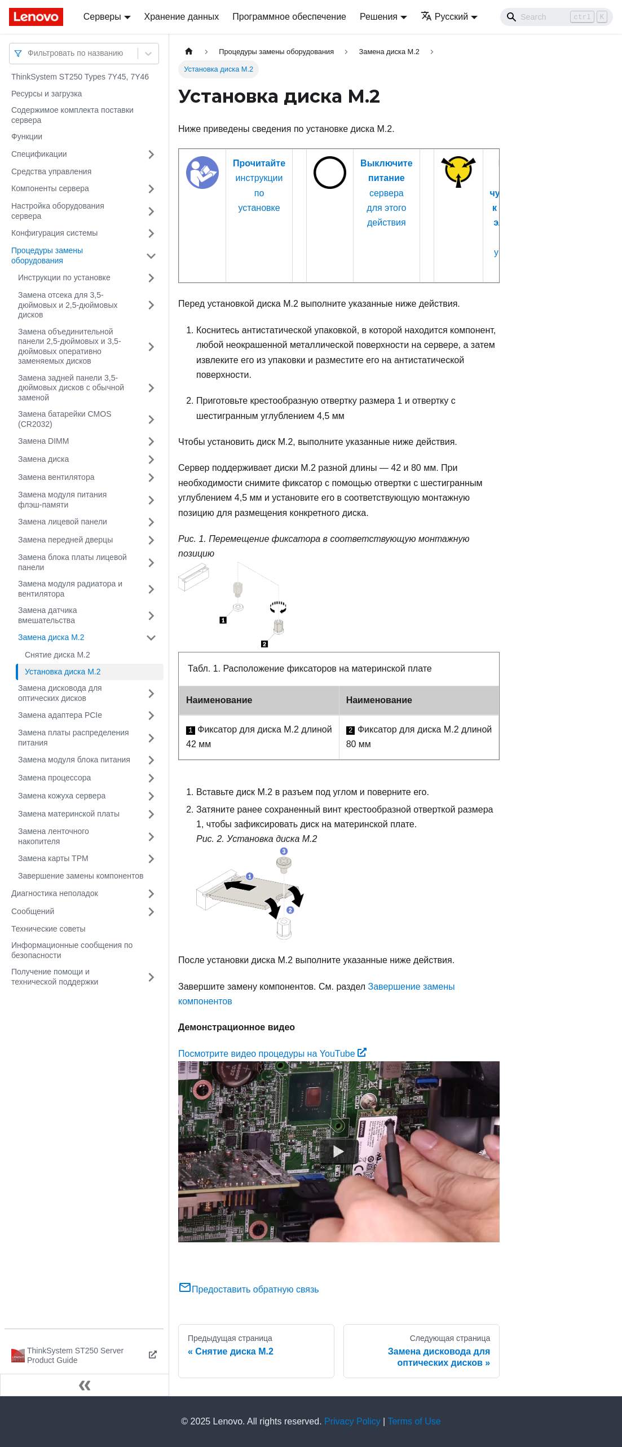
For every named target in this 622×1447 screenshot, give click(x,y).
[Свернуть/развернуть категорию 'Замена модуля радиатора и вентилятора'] (151, 589)
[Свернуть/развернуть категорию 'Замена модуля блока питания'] (151, 760)
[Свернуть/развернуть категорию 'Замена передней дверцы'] (151, 540)
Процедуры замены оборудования (47, 255)
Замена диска (43, 459)
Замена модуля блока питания (74, 759)
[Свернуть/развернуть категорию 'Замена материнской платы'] (151, 814)
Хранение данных (181, 16)
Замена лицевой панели (62, 521)
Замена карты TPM (53, 858)
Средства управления (51, 171)
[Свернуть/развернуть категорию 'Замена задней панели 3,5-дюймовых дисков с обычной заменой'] (151, 388)
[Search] (556, 17)
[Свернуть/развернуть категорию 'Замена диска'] (151, 460)
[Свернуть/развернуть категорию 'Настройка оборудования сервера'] (151, 211)
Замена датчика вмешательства (47, 615)
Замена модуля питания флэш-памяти (62, 499)
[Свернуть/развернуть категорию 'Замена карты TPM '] (151, 859)
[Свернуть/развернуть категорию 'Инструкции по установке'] (151, 278)
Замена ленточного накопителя (53, 836)
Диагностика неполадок (54, 893)
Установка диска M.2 (63, 671)
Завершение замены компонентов (80, 875)
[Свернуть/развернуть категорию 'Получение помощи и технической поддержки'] (151, 977)
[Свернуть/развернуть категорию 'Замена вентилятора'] (151, 478)
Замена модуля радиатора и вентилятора (70, 588)
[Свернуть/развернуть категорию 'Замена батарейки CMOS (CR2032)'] (151, 419)
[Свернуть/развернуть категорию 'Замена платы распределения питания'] (151, 738)
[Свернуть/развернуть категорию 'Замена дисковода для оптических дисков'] (151, 693)
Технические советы (48, 928)
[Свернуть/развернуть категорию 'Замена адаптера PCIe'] (151, 716)
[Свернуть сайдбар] (84, 1385)
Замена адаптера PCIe (60, 715)
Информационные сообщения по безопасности (72, 950)
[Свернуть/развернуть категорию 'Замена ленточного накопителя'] (151, 836)
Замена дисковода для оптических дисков (60, 693)
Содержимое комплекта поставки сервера (72, 115)
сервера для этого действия (386, 193)
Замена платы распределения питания (73, 737)
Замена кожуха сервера (61, 795)
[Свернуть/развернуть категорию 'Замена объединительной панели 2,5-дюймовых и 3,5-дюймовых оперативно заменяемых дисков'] (151, 347)
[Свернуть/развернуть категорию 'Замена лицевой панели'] (151, 522)
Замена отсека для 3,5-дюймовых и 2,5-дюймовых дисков (68, 304)
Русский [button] (444, 16)
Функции (26, 136)
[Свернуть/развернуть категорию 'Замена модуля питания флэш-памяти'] (151, 500)
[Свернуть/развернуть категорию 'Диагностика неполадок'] (151, 894)
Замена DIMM (43, 440)
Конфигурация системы (54, 232)
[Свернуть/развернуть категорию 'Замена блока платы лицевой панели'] (151, 562)
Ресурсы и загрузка (46, 93)
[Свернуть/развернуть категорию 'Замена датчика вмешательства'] (151, 615)
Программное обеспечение (289, 16)
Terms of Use (413, 1421)
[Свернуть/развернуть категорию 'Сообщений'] (151, 912)
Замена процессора (54, 777)
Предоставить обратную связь (248, 1289)
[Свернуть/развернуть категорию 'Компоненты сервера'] (151, 189)
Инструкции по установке (64, 277)
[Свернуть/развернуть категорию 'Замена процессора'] (151, 778)
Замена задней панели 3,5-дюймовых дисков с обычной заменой (71, 387)
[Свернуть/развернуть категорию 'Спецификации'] (151, 154)
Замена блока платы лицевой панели (72, 562)
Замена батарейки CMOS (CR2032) (65, 419)
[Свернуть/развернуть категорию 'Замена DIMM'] (151, 442)
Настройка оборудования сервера (57, 210)
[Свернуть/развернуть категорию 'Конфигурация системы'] (151, 233)
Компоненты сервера (50, 188)
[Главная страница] (189, 51)
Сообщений (32, 911)
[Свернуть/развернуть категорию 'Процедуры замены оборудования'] (151, 255)
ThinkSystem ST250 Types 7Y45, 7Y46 (80, 76)
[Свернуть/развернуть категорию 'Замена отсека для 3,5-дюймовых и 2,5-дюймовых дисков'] (151, 305)
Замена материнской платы (69, 813)
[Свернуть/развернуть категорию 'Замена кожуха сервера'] (151, 796)
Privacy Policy (352, 1421)
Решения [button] (379, 16)
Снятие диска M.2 (57, 654)
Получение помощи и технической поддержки (54, 976)
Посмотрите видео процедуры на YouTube (272, 1053)
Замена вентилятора (56, 477)
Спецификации (39, 153)
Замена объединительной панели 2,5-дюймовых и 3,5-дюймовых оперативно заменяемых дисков (69, 346)
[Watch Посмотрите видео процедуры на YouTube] (339, 1152)
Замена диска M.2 (51, 637)
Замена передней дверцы (65, 539)
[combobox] (29, 53)
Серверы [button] (102, 16)
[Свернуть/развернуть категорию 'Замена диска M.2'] (151, 638)
